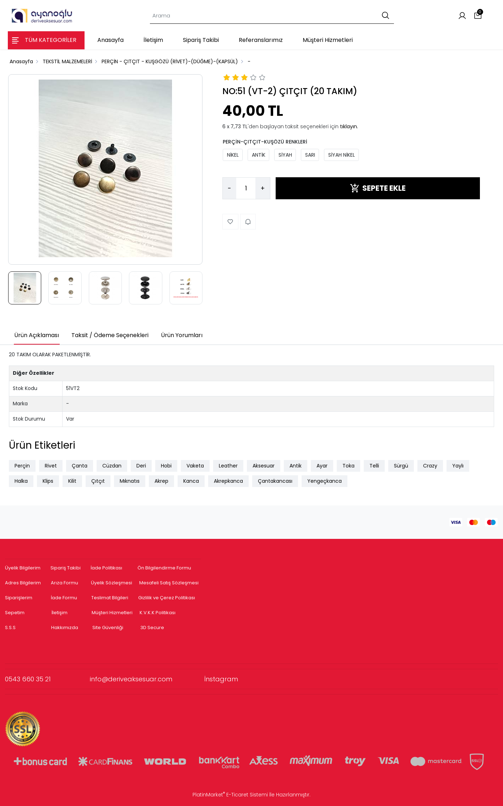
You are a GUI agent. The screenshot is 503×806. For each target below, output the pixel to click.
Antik (296, 465)
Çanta (79, 465)
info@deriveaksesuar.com (147, 679)
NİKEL (233, 154)
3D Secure (152, 627)
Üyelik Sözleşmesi (111, 582)
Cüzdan (111, 465)
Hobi (166, 465)
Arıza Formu (64, 582)
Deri (141, 465)
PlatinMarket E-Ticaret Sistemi (230, 794)
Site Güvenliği (107, 627)
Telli (374, 465)
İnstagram (221, 679)
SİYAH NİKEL (341, 154)
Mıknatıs (130, 481)
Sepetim (15, 612)
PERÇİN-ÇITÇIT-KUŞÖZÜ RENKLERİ (265, 141)
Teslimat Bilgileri (109, 597)
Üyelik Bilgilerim (22, 567)
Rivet (51, 465)
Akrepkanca (228, 481)
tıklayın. (349, 126)
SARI (310, 154)
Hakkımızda (64, 627)
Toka (348, 465)
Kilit (72, 481)
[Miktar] (246, 188)
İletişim (59, 612)
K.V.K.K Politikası (157, 612)
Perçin (22, 465)
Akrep (161, 481)
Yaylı (458, 465)
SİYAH (285, 154)
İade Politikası (106, 567)
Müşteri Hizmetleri (112, 612)
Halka (21, 481)
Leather (228, 465)
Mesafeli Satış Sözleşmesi (169, 582)
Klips (48, 481)
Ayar (322, 465)
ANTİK (258, 154)
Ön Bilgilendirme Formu (164, 567)
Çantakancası (275, 481)
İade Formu (64, 597)
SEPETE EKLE (378, 188)
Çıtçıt (98, 481)
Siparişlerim (18, 597)
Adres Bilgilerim (23, 582)
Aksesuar (264, 465)
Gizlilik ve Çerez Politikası (166, 597)
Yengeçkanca (324, 481)
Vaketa (195, 465)
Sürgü (401, 465)
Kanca (191, 481)
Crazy (430, 465)
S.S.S (10, 627)
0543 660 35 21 (47, 679)
